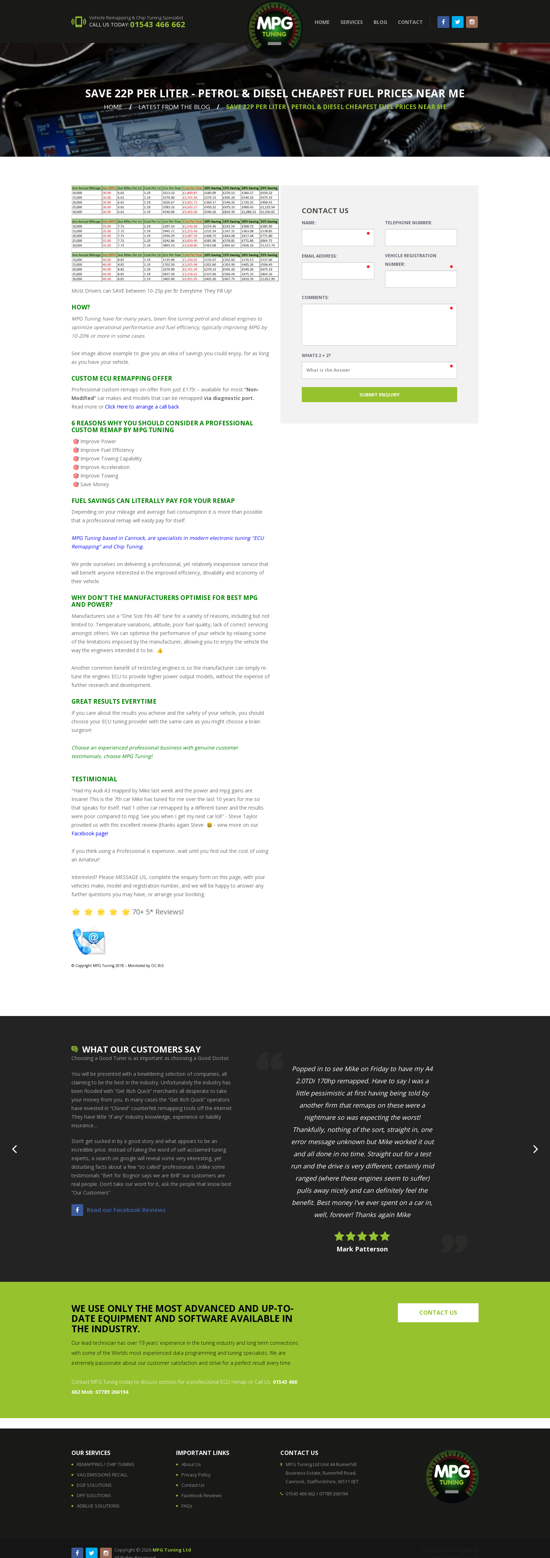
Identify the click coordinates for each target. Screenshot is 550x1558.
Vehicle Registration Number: (410, 260)
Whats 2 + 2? (316, 355)
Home (113, 107)
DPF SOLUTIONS (94, 1495)
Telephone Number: (408, 223)
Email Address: (319, 256)
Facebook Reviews (201, 1495)
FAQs (186, 1506)
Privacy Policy (196, 1474)
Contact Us (193, 1485)
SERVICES (351, 22)
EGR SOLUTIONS (94, 1485)
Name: (309, 223)
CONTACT (410, 22)
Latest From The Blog (174, 107)
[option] (362, 1152)
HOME (322, 22)
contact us (438, 1313)
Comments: (315, 297)
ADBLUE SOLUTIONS (98, 1506)
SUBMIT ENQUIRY (379, 394)
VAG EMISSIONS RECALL (102, 1474)
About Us (191, 1464)
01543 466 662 (157, 24)
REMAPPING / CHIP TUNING (105, 1464)
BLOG (380, 22)
